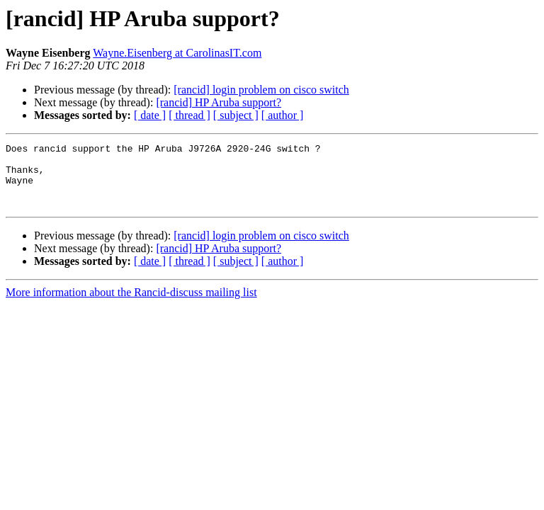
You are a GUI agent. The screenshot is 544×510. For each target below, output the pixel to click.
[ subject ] (236, 115)
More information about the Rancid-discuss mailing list (131, 305)
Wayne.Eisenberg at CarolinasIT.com (177, 53)
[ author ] (282, 115)
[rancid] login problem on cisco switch (261, 90)
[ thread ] (189, 115)
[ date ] (150, 115)
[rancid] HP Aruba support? (218, 102)
